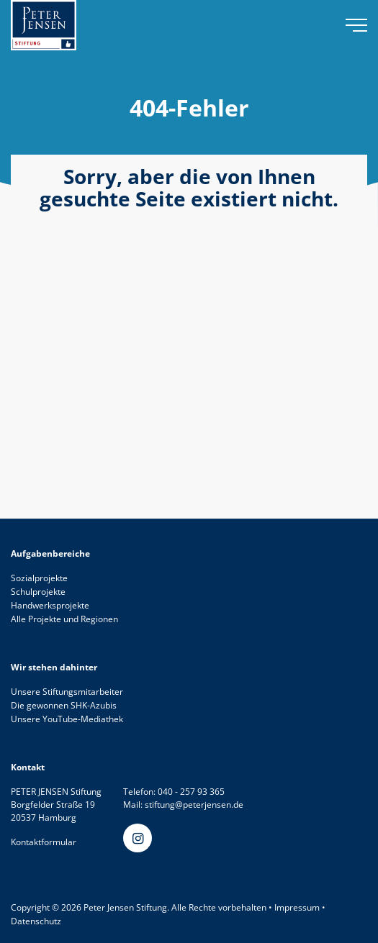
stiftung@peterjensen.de (194, 804)
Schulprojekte (38, 592)
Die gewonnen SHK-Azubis (64, 705)
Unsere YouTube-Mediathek (67, 719)
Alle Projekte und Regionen (64, 619)
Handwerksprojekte (50, 605)
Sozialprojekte (39, 578)
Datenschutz (36, 921)
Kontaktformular (43, 842)
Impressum (297, 907)
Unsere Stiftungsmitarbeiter (67, 691)
